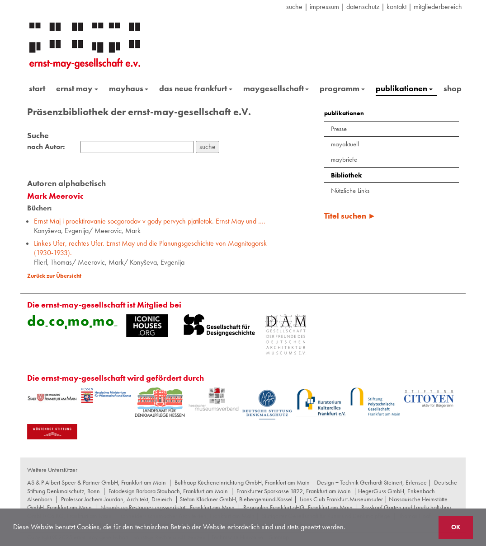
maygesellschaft (276, 88)
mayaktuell (345, 144)
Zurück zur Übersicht (54, 276)
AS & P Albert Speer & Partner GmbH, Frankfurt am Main (96, 482)
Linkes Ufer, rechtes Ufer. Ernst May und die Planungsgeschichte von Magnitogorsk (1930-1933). (150, 247)
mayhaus (129, 88)
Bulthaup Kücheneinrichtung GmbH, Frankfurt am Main (242, 482)
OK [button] (455, 527)
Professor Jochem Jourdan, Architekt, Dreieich (116, 499)
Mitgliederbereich (438, 6)
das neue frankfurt (195, 88)
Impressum (324, 6)
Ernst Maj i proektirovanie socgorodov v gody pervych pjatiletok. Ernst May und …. (149, 221)
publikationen (404, 88)
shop (453, 88)
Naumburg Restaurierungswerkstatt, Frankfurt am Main (167, 507)
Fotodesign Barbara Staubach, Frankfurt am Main (168, 491)
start (37, 88)
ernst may (77, 88)
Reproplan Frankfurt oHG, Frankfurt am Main (298, 507)
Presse (339, 128)
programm (342, 88)
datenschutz (362, 6)
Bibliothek (346, 175)
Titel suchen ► (350, 215)
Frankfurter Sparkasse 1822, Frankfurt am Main (293, 491)
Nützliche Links (350, 190)
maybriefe (344, 159)
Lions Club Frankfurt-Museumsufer (341, 499)
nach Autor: (46, 146)
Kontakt (396, 6)
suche (294, 6)
